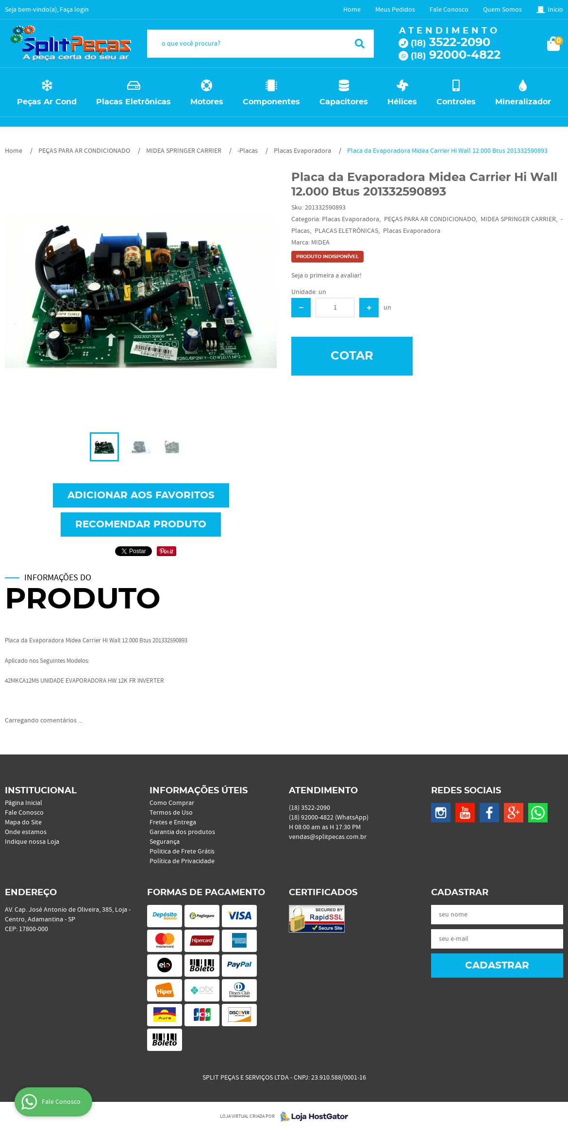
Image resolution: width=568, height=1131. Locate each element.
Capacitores (343, 102)
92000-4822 (456, 55)
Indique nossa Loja (32, 841)
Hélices (402, 102)
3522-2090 (450, 43)
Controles (456, 102)
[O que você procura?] (360, 44)
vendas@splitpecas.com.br (328, 837)
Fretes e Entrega (173, 822)
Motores (206, 102)
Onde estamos (26, 832)
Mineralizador (523, 102)
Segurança (165, 841)
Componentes (271, 102)
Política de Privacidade (182, 861)
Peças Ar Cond (47, 102)
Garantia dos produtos (182, 832)
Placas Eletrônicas (133, 102)
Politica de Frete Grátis (182, 851)
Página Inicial (23, 803)
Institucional (41, 791)
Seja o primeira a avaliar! (326, 275)
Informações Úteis (199, 791)
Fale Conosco (449, 9)
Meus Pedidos (395, 9)
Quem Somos (502, 9)
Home (352, 9)
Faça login (74, 9)
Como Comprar (172, 803)
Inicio (555, 9)
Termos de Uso (171, 812)
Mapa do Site (23, 822)
